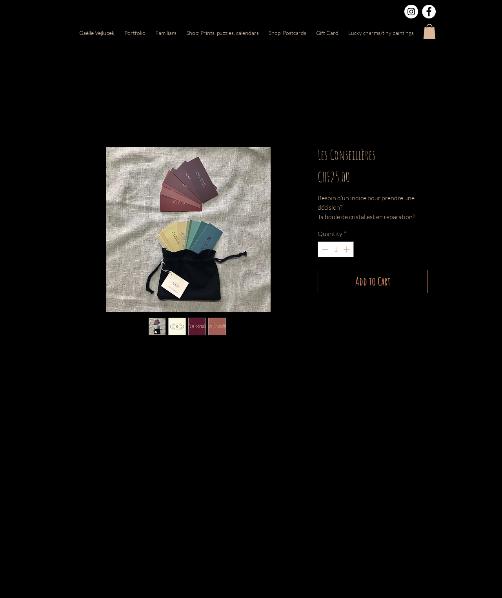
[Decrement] (324, 249)
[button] (429, 31)
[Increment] (347, 249)
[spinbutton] (336, 249)
